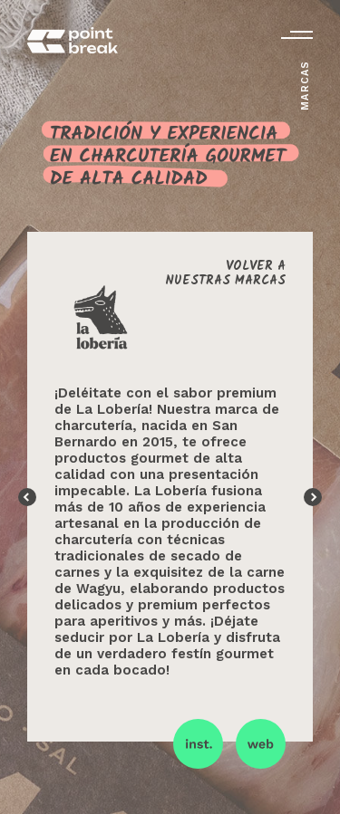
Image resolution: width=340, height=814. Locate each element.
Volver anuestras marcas (225, 273)
